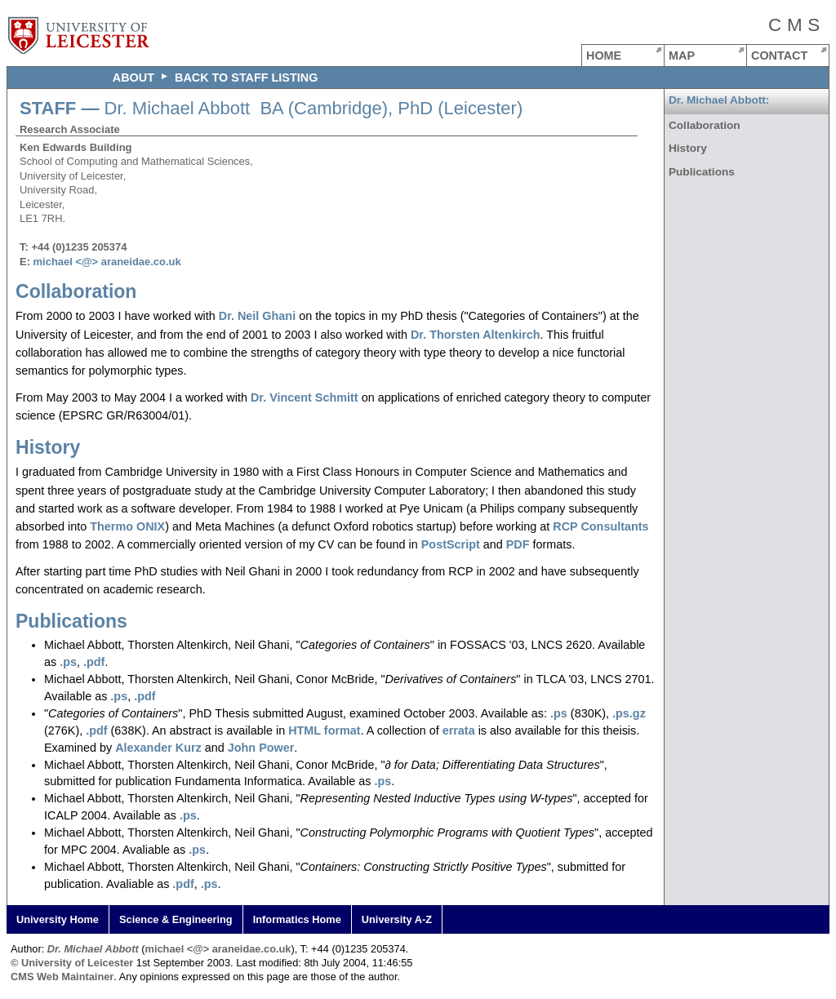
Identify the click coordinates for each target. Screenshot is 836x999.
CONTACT (779, 55)
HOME (603, 55)
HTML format (324, 730)
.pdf (93, 661)
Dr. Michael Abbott (93, 949)
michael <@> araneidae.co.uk (107, 261)
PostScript (450, 544)
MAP (682, 55)
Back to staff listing (246, 77)
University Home (57, 919)
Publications (71, 621)
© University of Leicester (72, 963)
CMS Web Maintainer (62, 976)
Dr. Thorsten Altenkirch (475, 334)
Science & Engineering (176, 919)
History (48, 447)
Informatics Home (297, 919)
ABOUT (133, 77)
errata (458, 730)
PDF (518, 544)
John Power (261, 747)
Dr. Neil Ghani (257, 315)
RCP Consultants (600, 526)
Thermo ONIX (127, 526)
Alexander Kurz (158, 747)
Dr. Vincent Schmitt (304, 397)
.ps (68, 661)
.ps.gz (629, 713)
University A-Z (397, 919)
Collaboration (76, 291)
